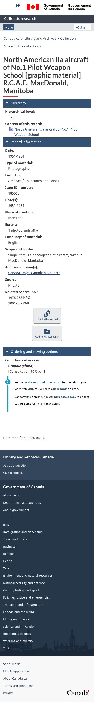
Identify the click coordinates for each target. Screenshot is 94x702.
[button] (47, 315)
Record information (24, 142)
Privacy (8, 693)
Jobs (6, 525)
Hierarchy (16, 103)
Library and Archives (40, 38)
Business (9, 546)
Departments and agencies (22, 503)
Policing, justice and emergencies (26, 597)
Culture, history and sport (21, 590)
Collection (68, 38)
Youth (7, 648)
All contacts (11, 495)
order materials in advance (43, 382)
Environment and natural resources (28, 576)
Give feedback (13, 473)
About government (16, 510)
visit (30, 389)
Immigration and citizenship (23, 532)
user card (59, 389)
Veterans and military (18, 641)
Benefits (8, 554)
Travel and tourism (16, 539)
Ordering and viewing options (32, 351)
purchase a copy (65, 397)
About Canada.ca (15, 678)
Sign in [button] (82, 27)
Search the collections (24, 46)
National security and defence (24, 583)
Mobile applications (16, 671)
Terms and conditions (18, 686)
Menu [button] (9, 27)
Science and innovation (19, 626)
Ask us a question (15, 465)
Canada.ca (12, 38)
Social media (12, 664)
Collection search (20, 18)
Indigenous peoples (17, 634)
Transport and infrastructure (23, 605)
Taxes (7, 568)
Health (7, 561)
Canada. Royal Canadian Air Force (34, 273)
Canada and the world (18, 612)
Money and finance (16, 619)
